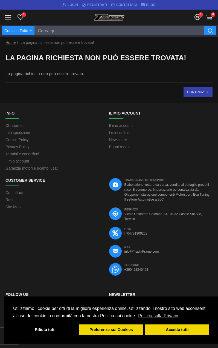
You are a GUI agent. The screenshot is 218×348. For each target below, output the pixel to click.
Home (10, 42)
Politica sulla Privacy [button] (158, 315)
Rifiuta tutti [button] (45, 329)
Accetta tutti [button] (177, 329)
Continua (195, 92)
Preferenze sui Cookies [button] (111, 329)
